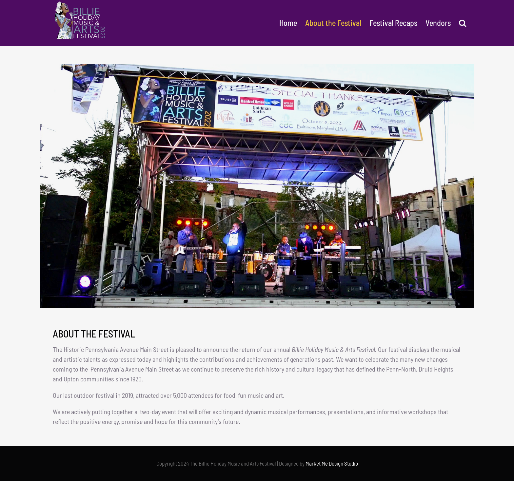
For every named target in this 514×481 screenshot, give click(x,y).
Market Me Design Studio (332, 463)
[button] (462, 23)
